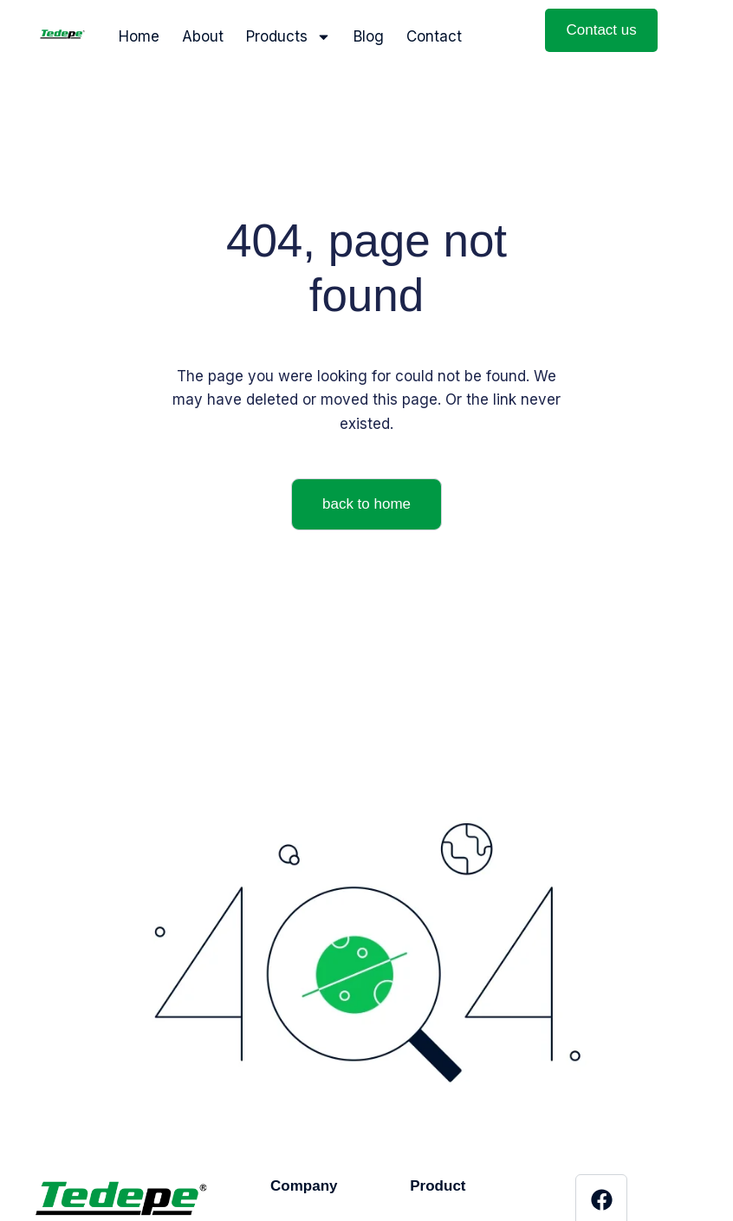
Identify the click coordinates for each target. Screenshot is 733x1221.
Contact (434, 36)
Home (139, 36)
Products (288, 37)
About (203, 36)
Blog (369, 36)
